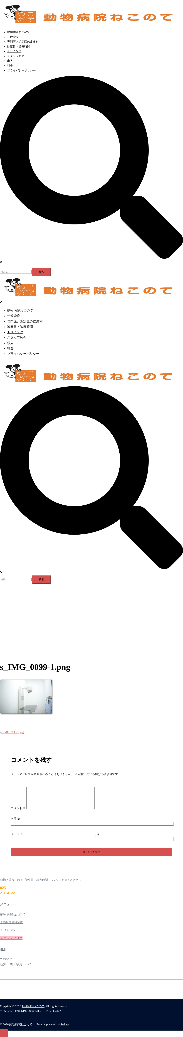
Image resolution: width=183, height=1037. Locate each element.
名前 (15, 823)
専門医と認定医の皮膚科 (23, 41)
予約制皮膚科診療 (11, 926)
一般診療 (13, 36)
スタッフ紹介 (15, 55)
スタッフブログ (11, 942)
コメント (18, 812)
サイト (98, 838)
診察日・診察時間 (18, 46)
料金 (10, 65)
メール (17, 838)
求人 (10, 60)
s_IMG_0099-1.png (12, 732)
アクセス (75, 884)
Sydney (64, 1028)
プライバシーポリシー (21, 70)
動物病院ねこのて (18, 32)
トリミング (14, 51)
